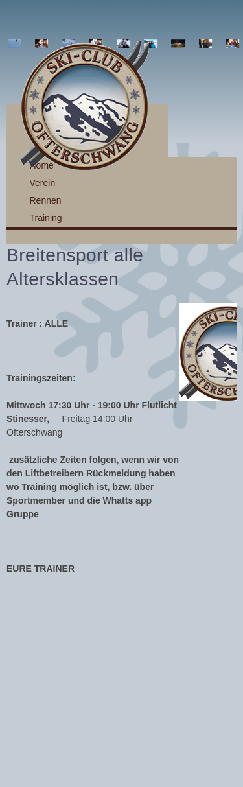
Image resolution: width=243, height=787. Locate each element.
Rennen (46, 200)
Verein (43, 183)
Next (226, 43)
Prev (16, 43)
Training (46, 218)
